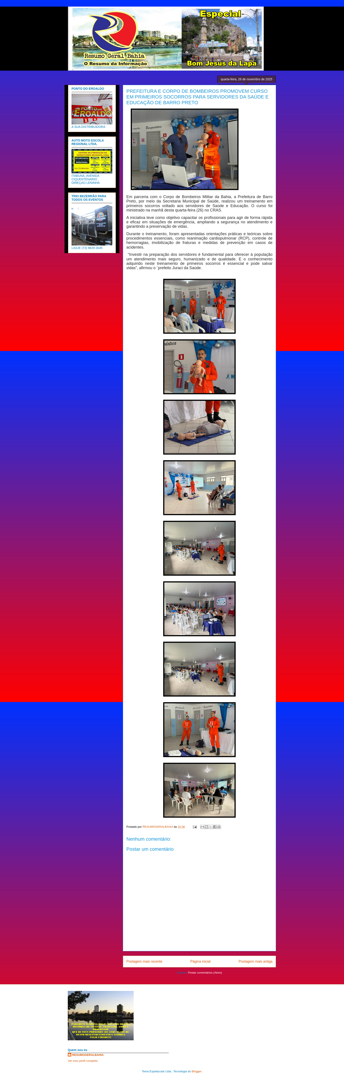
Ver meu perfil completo (83, 1060)
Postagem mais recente (144, 961)
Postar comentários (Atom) (205, 972)
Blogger (196, 1071)
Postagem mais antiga (255, 961)
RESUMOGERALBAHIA (88, 1055)
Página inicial (200, 961)
